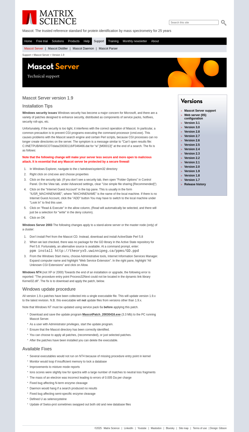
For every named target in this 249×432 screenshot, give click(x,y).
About (155, 41)
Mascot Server (33, 48)
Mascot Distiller (58, 48)
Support (99, 41)
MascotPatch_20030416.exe (101, 314)
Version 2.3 (192, 153)
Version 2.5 (192, 145)
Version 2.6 (192, 140)
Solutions (58, 41)
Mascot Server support (200, 110)
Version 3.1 (192, 123)
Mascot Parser (108, 48)
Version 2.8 (192, 131)
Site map (183, 428)
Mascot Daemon (83, 48)
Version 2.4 (192, 149)
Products (74, 41)
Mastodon (156, 428)
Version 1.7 (192, 180)
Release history (195, 184)
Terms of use (200, 428)
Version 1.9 (192, 171)
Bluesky (170, 428)
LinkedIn (128, 428)
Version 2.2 (192, 158)
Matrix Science (49, 17)
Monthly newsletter (135, 41)
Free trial (42, 41)
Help (87, 41)
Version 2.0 (192, 166)
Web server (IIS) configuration (195, 116)
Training (113, 41)
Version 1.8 (192, 175)
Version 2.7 (192, 136)
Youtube (142, 428)
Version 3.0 (192, 127)
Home (28, 41)
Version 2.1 (192, 162)
